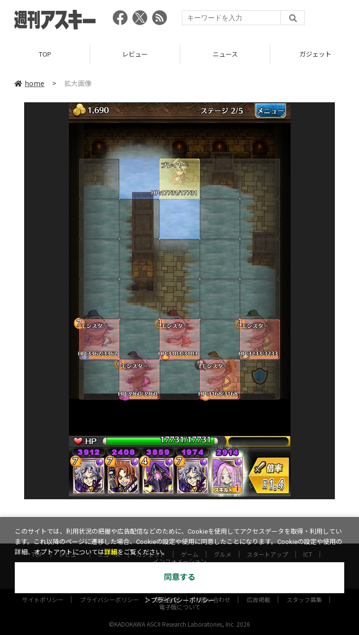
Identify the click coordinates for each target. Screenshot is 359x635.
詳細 (110, 552)
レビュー (135, 54)
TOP (45, 54)
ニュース (225, 54)
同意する (180, 577)
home (29, 83)
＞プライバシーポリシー (179, 600)
